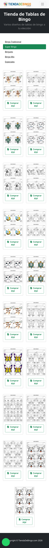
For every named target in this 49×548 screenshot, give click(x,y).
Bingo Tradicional (13, 41)
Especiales (10, 61)
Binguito (9, 51)
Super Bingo (10, 46)
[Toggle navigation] (42, 4)
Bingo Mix (9, 56)
